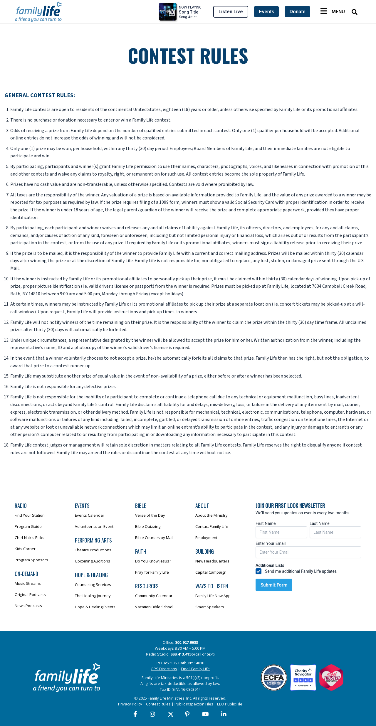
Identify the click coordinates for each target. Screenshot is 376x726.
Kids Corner (25, 548)
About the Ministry (211, 515)
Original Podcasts (30, 594)
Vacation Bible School (154, 606)
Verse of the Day (150, 515)
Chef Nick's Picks (29, 537)
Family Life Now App (213, 595)
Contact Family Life (211, 526)
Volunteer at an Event (94, 526)
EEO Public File (229, 704)
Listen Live (231, 11)
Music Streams (28, 583)
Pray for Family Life (152, 572)
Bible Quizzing (147, 526)
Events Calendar (89, 515)
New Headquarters (212, 561)
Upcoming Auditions (92, 561)
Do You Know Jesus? (153, 561)
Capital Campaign (210, 572)
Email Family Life (195, 668)
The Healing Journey (93, 595)
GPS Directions (164, 668)
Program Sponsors (31, 559)
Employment (206, 537)
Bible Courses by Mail (154, 537)
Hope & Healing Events (95, 606)
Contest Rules (158, 704)
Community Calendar (153, 595)
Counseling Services (93, 584)
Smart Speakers (209, 606)
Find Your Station (30, 515)
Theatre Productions (93, 549)
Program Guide (28, 526)
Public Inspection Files (193, 704)
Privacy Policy (130, 704)
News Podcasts (28, 605)
